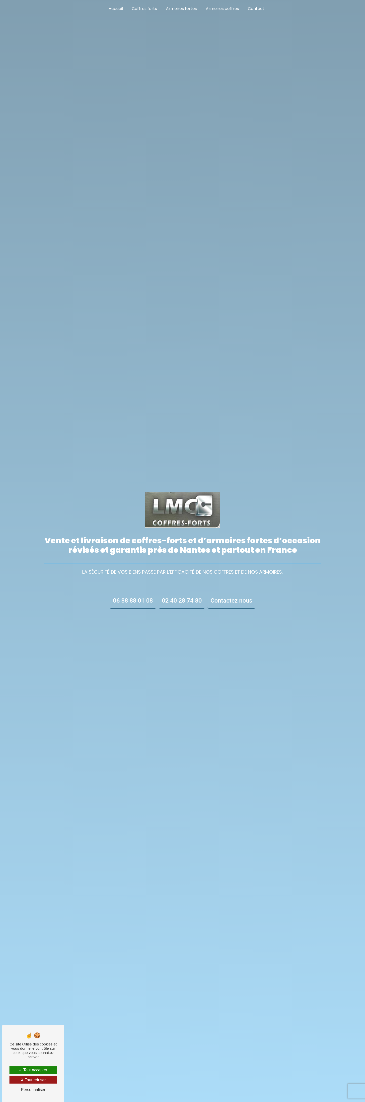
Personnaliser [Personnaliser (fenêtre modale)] (33, 1090)
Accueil (116, 8)
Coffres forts (144, 8)
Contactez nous (231, 600)
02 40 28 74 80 (182, 600)
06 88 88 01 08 (133, 600)
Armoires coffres (222, 8)
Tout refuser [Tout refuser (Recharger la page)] (33, 1080)
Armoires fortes (181, 8)
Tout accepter (33, 1070)
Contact (256, 8)
